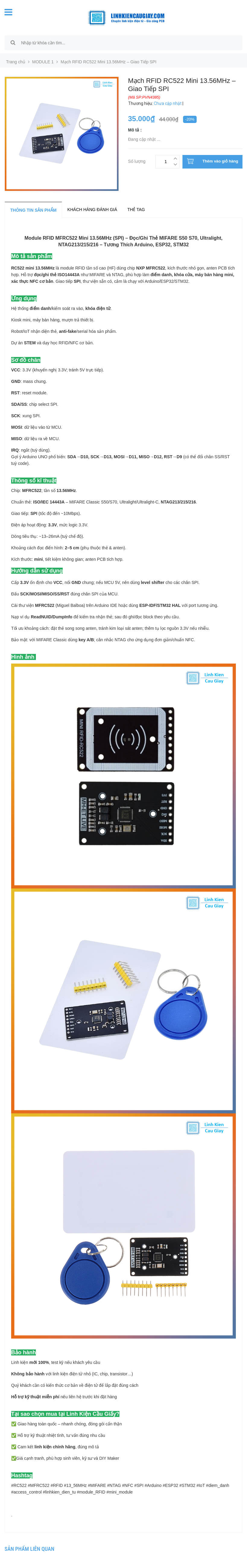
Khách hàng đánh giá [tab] (92, 209)
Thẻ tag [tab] (136, 209)
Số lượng (137, 160)
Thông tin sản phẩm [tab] (33, 210)
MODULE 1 (43, 61)
